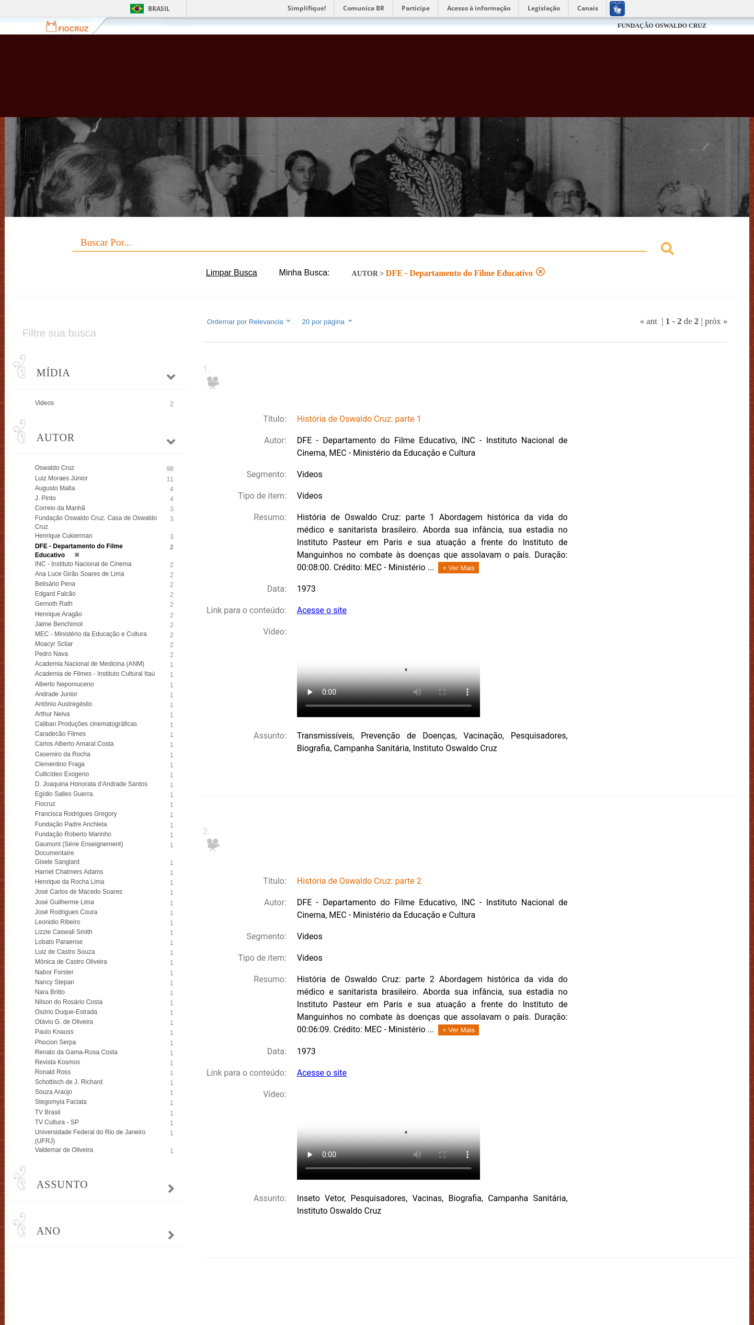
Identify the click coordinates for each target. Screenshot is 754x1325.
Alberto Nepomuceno (64, 684)
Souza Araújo (53, 1092)
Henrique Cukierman (64, 535)
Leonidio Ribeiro (58, 922)
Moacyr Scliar (54, 644)
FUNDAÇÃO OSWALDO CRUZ (662, 25)
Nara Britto (50, 992)
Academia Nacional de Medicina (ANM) (89, 663)
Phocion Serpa (55, 1042)
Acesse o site (322, 610)
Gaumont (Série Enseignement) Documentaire (79, 848)
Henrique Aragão (58, 614)
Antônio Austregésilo (63, 704)
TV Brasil (48, 1112)
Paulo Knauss (54, 1031)
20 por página (327, 321)
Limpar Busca (231, 272)
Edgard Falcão (55, 593)
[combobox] (377, 250)
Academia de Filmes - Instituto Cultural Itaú (95, 673)
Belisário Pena (55, 583)
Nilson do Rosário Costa (68, 1002)
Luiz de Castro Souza (65, 951)
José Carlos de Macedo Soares (78, 891)
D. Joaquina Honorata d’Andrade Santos (91, 784)
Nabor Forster (54, 972)
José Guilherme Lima (64, 902)
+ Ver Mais (458, 568)
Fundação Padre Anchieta (71, 824)
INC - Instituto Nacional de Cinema (83, 564)
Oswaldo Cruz (54, 467)
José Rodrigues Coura (66, 912)
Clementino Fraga (60, 764)
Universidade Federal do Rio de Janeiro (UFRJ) (90, 1136)
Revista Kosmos (58, 1062)
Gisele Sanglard (57, 862)
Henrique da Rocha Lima (70, 881)
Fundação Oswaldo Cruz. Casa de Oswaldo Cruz (96, 522)
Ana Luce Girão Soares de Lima (79, 574)
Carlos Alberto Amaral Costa (74, 743)
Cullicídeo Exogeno (62, 774)
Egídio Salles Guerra (64, 794)
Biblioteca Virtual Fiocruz (326, 81)
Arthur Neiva (52, 714)
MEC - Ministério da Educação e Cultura (91, 634)
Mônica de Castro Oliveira (71, 961)
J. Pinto (45, 498)
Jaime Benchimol (59, 624)
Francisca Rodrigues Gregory (76, 813)
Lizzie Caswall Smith (64, 932)
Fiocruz (73, 25)
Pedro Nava (51, 654)
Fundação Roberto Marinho (73, 834)
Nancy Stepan (54, 982)
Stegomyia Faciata (61, 1101)
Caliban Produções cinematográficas (86, 724)
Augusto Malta (55, 488)
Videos (44, 403)
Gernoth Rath (54, 603)
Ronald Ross (53, 1072)
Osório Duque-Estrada (66, 1012)
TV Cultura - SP (57, 1122)
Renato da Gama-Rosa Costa (76, 1052)
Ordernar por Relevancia (249, 321)
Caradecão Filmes (60, 734)
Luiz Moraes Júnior (61, 478)
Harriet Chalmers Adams (69, 871)
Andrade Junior (56, 694)
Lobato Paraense (59, 942)
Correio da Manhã (60, 508)
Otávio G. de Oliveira (64, 1022)
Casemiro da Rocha (62, 754)
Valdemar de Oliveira (64, 1150)
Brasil (159, 8)
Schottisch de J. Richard (68, 1082)
